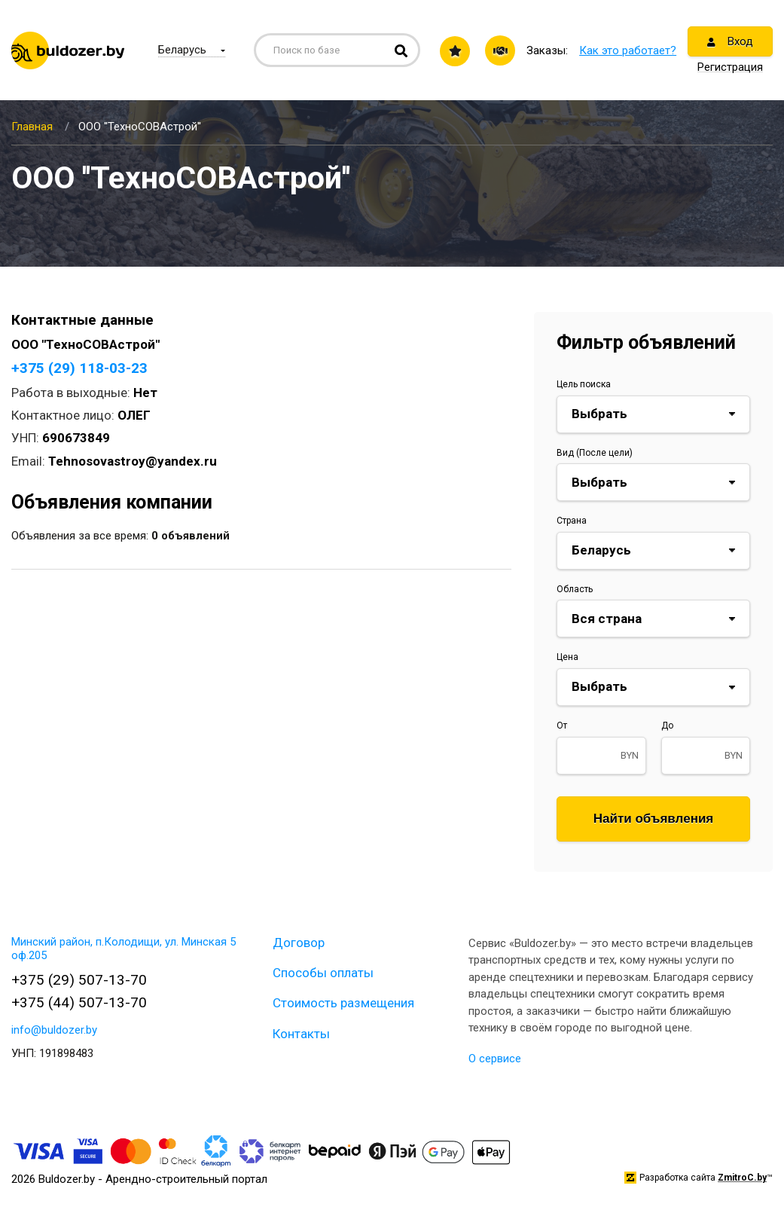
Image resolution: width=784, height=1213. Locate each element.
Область (575, 589)
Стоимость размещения (343, 1002)
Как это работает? (627, 50)
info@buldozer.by (54, 1030)
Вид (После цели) (595, 453)
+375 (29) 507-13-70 (79, 979)
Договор (299, 942)
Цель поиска (584, 384)
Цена (567, 657)
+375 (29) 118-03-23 (79, 368)
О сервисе (494, 1058)
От (562, 725)
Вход (730, 41)
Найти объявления (653, 818)
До (667, 725)
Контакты (301, 1033)
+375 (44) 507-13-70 (79, 1002)
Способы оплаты (323, 972)
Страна (572, 520)
